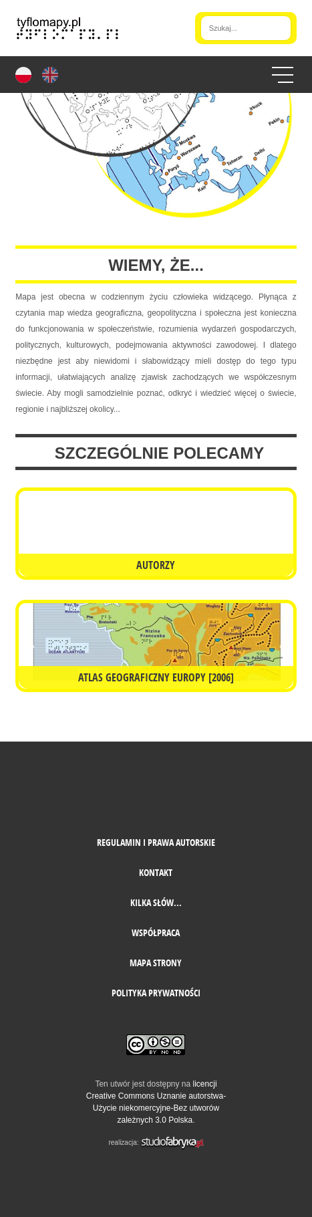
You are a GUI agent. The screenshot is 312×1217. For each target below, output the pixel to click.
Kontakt (155, 872)
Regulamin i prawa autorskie (156, 842)
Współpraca (156, 932)
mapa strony (156, 962)
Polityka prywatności (156, 992)
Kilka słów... (156, 902)
